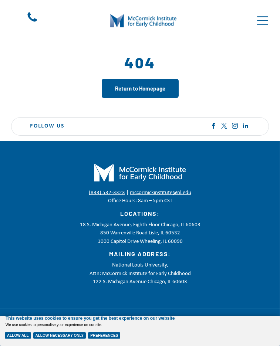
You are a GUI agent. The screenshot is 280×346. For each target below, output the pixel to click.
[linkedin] (245, 126)
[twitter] (224, 126)
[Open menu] (262, 20)
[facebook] (213, 126)
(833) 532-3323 (107, 193)
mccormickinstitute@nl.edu (160, 193)
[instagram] (234, 126)
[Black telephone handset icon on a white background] (32, 22)
